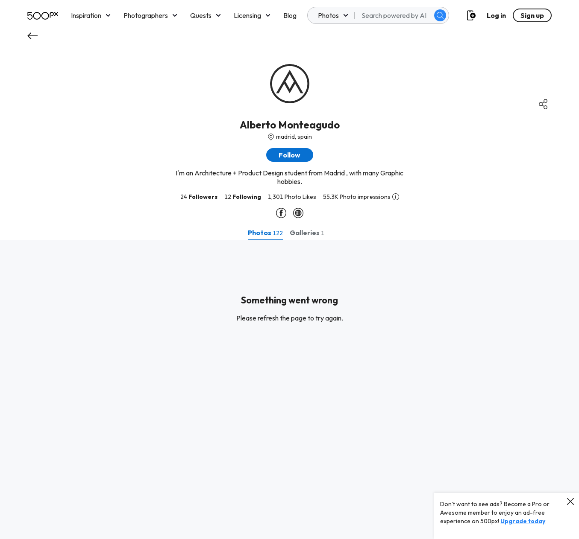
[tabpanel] (289, 389)
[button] (289, 155)
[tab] (265, 232)
